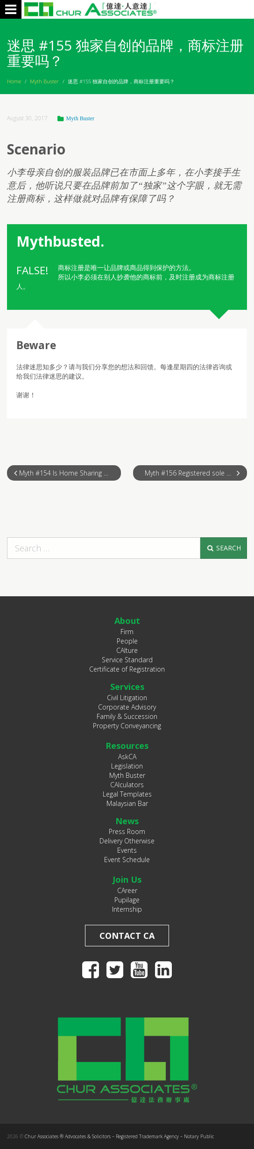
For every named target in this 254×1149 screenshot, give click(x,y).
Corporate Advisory (127, 707)
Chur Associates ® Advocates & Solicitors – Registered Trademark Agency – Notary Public (119, 1136)
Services (127, 686)
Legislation (127, 765)
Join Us (127, 879)
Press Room (127, 831)
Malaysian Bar (127, 803)
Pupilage (127, 899)
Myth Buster (44, 81)
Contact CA (127, 935)
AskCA (127, 756)
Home (14, 81)
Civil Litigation (127, 697)
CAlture (127, 650)
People (127, 641)
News (127, 821)
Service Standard (127, 659)
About (127, 620)
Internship (127, 909)
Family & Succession (127, 716)
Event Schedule (127, 859)
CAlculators (127, 784)
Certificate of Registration (127, 669)
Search (223, 547)
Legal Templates (127, 794)
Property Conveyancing (127, 725)
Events (127, 850)
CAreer (127, 890)
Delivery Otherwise (127, 840)
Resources (127, 745)
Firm (127, 631)
